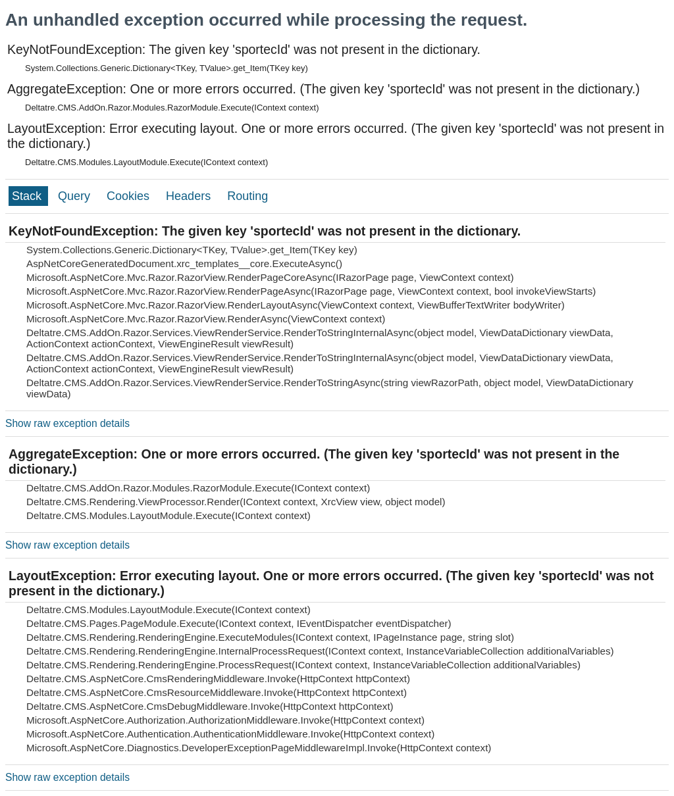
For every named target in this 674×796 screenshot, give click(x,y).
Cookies (130, 196)
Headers (190, 196)
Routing (247, 196)
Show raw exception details (67, 423)
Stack (28, 196)
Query (75, 196)
